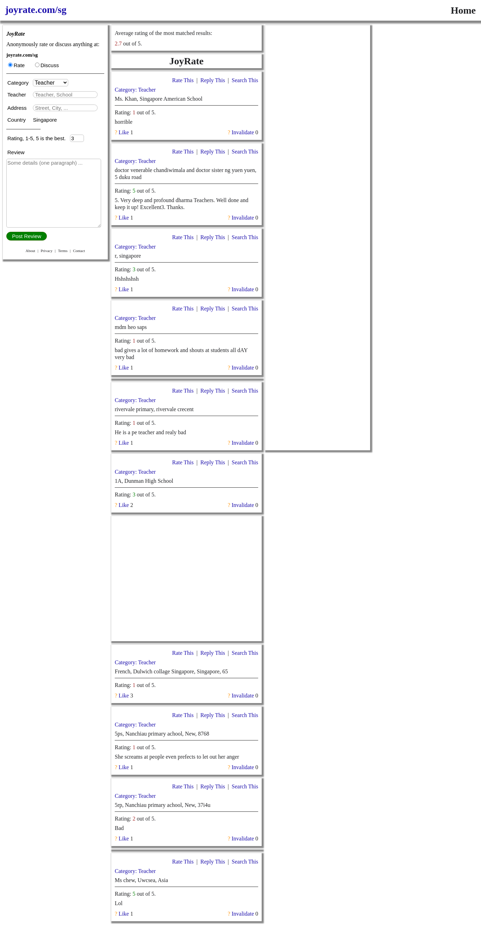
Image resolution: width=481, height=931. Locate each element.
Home (463, 10)
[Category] (50, 82)
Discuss (47, 65)
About (30, 251)
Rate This (182, 80)
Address (17, 108)
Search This (245, 80)
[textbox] (65, 94)
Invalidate (243, 132)
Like (124, 132)
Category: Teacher (135, 90)
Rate (16, 65)
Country (17, 120)
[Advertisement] (186, 578)
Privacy (46, 251)
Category (19, 83)
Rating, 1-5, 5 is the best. (38, 138)
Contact (79, 251)
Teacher (17, 95)
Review (15, 152)
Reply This (212, 80)
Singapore (45, 120)
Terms (63, 251)
